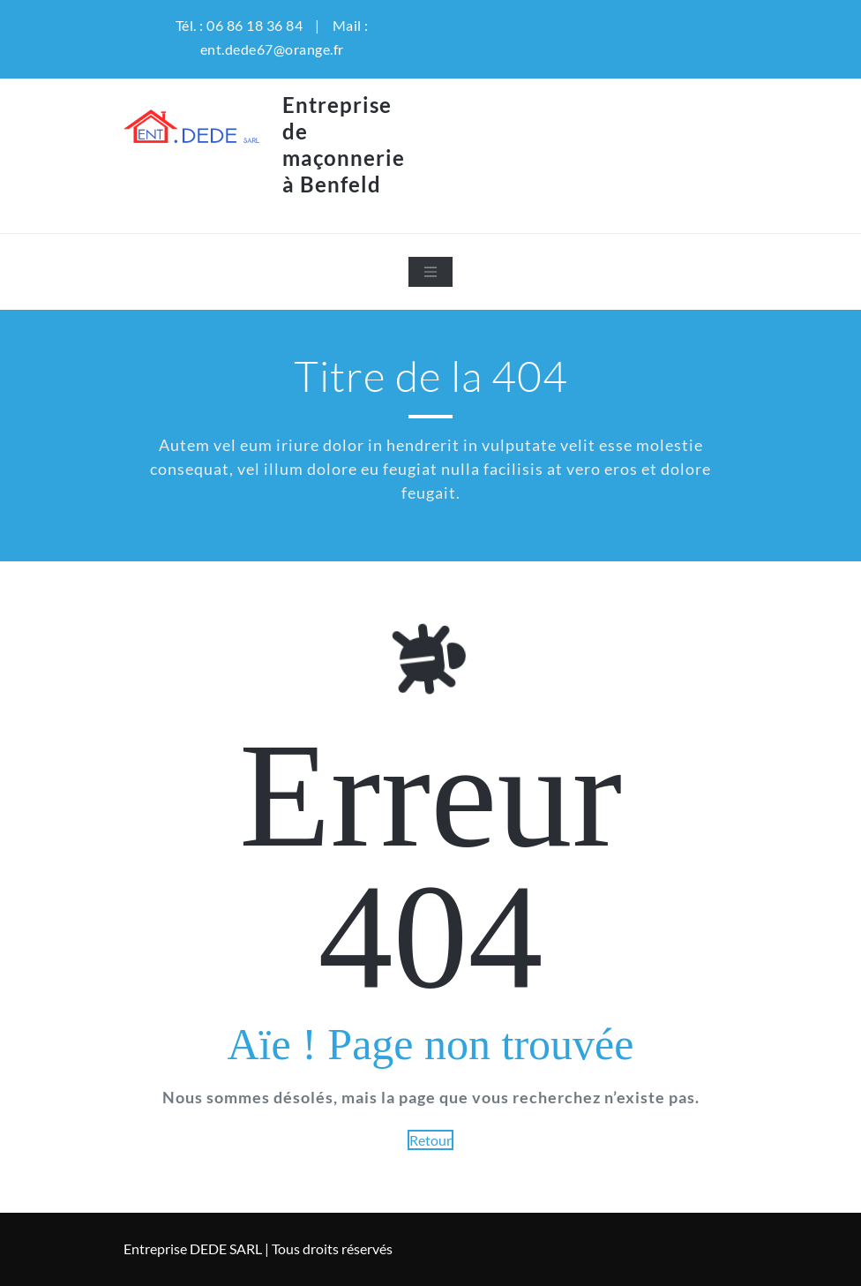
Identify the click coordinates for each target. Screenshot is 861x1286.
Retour (430, 1140)
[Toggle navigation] (430, 272)
